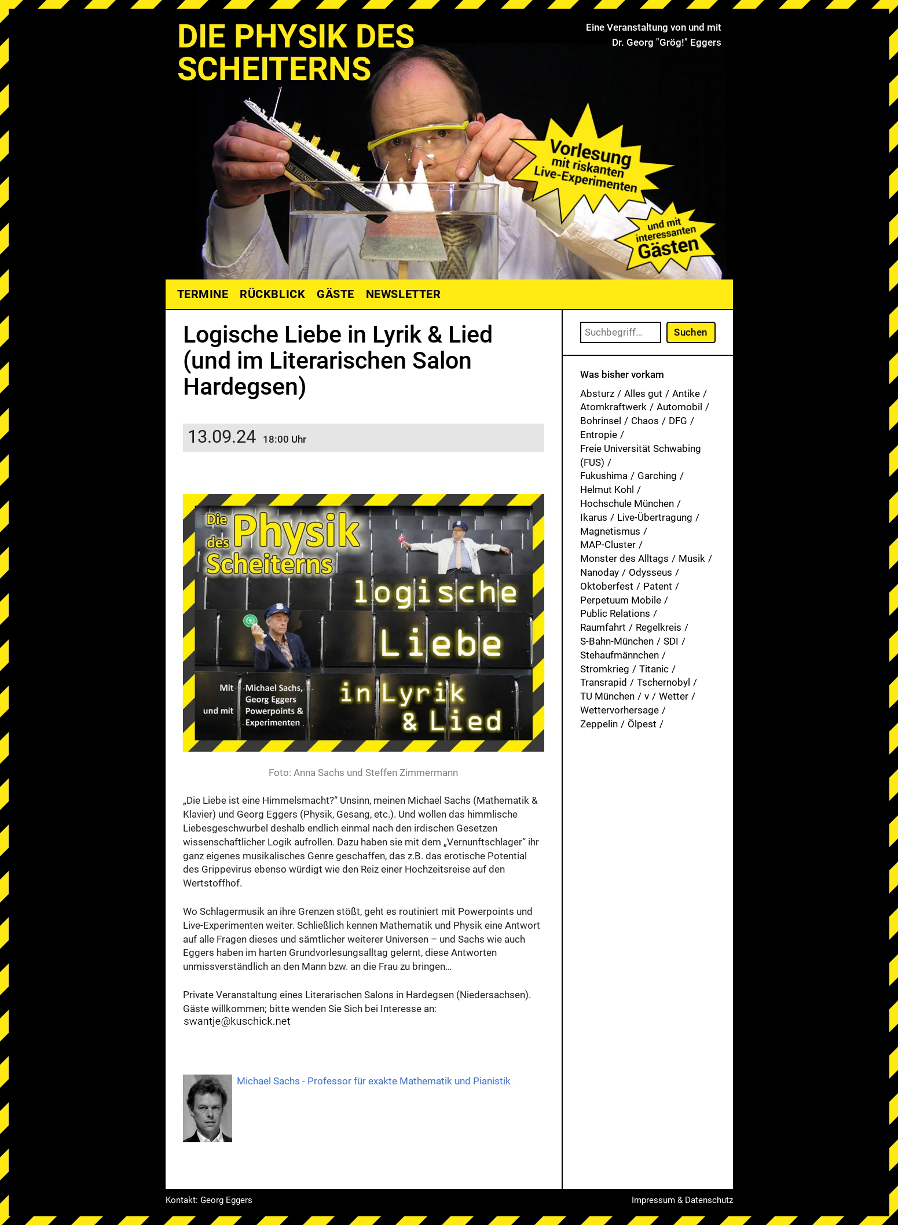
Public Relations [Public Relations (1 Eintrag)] (615, 613)
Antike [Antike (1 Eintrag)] (686, 393)
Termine (203, 294)
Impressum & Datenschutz (682, 1200)
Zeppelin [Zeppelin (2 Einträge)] (599, 724)
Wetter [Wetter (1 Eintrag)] (673, 696)
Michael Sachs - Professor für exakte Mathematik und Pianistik (374, 1081)
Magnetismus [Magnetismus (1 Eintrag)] (610, 531)
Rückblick (272, 294)
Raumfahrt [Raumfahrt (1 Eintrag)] (603, 627)
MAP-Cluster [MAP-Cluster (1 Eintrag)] (608, 544)
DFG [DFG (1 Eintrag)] (678, 420)
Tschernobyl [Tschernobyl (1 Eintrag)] (663, 682)
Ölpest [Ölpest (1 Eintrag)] (642, 724)
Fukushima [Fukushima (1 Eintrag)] (604, 475)
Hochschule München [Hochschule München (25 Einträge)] (627, 503)
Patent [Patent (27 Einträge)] (657, 586)
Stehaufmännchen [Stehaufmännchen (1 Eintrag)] (619, 655)
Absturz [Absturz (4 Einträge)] (597, 393)
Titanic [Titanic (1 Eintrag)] (654, 669)
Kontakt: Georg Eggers (209, 1200)
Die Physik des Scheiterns (296, 52)
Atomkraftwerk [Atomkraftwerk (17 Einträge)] (613, 407)
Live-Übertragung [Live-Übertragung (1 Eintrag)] (654, 517)
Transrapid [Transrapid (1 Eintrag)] (603, 682)
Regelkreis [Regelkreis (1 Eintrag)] (658, 627)
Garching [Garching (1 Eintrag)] (657, 475)
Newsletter (403, 294)
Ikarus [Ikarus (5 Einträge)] (593, 517)
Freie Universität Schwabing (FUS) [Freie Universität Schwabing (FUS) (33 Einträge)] (640, 455)
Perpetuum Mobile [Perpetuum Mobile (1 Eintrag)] (620, 600)
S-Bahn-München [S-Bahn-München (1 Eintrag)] (617, 641)
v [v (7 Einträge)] (646, 696)
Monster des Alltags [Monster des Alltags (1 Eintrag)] (624, 558)
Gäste (335, 294)
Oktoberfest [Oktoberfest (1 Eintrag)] (606, 586)
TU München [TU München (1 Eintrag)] (607, 696)
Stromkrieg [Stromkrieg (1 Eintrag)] (604, 669)
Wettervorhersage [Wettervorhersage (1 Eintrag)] (619, 710)
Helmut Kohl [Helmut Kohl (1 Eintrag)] (607, 489)
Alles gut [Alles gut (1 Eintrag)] (643, 393)
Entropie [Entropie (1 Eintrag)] (598, 434)
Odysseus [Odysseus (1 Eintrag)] (650, 572)
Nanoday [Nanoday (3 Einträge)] (599, 572)
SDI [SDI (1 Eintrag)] (671, 641)
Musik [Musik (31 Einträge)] (692, 558)
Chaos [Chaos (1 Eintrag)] (645, 420)
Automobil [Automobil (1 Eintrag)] (679, 407)
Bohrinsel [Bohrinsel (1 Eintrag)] (600, 420)
